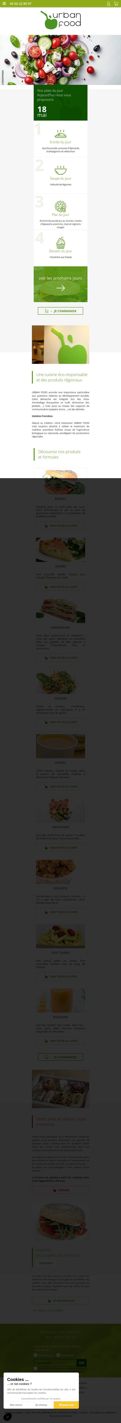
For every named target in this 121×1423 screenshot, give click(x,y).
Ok (81, 1362)
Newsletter (67, 1355)
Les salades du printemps (58, 1255)
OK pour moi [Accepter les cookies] (66, 1405)
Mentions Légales (14, 1412)
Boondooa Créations (60, 1415)
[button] (7, 1417)
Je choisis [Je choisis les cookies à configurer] (41, 1405)
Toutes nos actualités (50, 1310)
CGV (27, 1412)
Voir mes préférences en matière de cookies (54, 1412)
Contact (83, 1412)
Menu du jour (46, 1355)
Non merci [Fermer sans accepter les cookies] (16, 1405)
